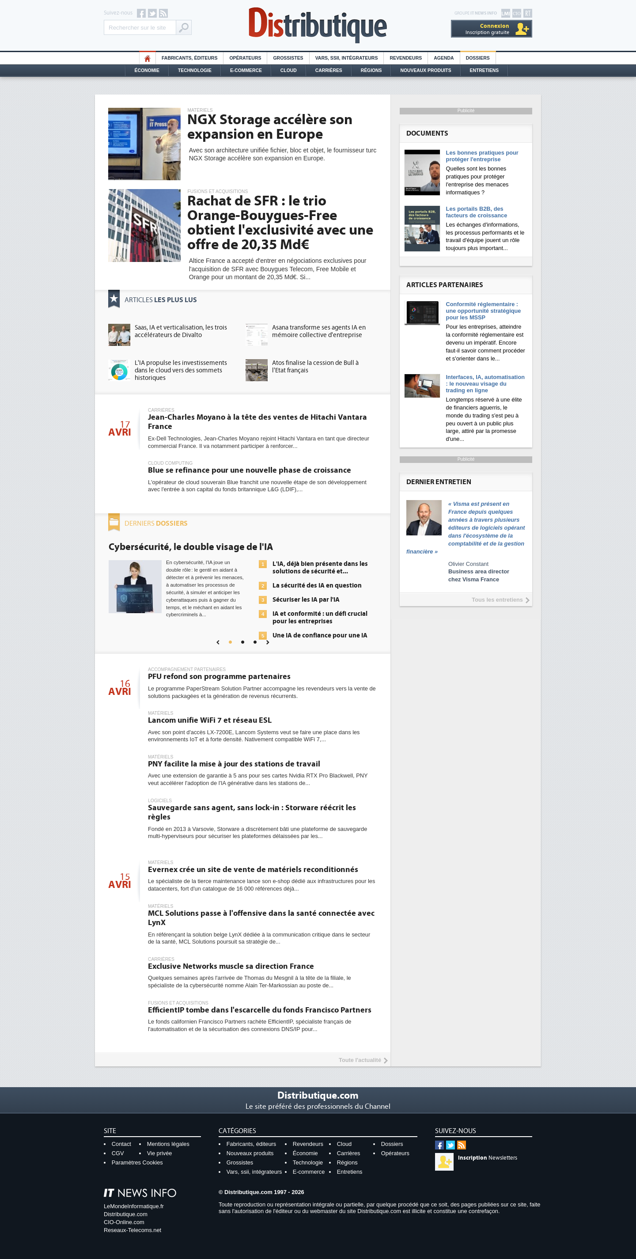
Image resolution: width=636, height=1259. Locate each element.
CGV (118, 1153)
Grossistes (288, 58)
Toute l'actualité (360, 1060)
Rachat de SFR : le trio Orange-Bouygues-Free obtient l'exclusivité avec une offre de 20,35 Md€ (280, 223)
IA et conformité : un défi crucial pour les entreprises (320, 617)
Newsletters (487, 1158)
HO (147, 58)
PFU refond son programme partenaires (219, 676)
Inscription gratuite (487, 29)
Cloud (288, 70)
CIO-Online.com (124, 1222)
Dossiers (478, 58)
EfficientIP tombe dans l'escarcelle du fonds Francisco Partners (259, 1010)
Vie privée (159, 1153)
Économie (147, 70)
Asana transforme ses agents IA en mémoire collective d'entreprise (319, 331)
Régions (371, 70)
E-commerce (246, 70)
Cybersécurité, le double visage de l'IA (191, 547)
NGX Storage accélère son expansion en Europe (269, 127)
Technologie (195, 70)
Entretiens (484, 70)
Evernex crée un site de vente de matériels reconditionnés (253, 869)
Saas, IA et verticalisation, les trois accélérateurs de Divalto (181, 331)
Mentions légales (168, 1144)
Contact (121, 1144)
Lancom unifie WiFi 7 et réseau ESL (210, 720)
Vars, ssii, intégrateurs (254, 1171)
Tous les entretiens (497, 599)
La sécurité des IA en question (317, 585)
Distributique (318, 25)
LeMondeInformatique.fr (134, 1206)
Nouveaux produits (250, 1153)
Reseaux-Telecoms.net (132, 1230)
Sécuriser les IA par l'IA (306, 599)
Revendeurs (406, 58)
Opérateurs (245, 58)
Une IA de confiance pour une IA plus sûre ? (320, 639)
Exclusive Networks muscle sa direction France (231, 966)
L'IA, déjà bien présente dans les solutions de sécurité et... (320, 567)
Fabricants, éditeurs (189, 58)
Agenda (444, 58)
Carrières (328, 70)
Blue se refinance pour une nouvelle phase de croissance (249, 470)
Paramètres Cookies (137, 1162)
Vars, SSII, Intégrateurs (346, 58)
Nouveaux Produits (425, 70)
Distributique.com (126, 1214)
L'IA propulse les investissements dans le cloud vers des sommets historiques (181, 370)
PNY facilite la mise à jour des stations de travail (234, 764)
